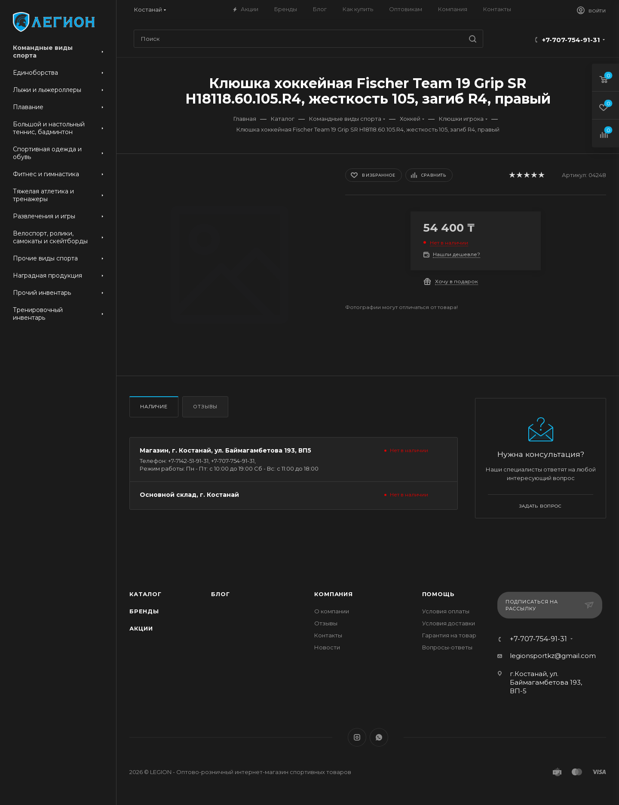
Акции (141, 628)
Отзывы (205, 407)
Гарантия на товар (449, 635)
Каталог (145, 594)
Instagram (357, 737)
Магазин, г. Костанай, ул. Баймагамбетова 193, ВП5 (225, 450)
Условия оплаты (445, 611)
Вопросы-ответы (447, 647)
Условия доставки (448, 623)
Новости (327, 647)
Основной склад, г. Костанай (189, 495)
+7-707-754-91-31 (571, 40)
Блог (220, 594)
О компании (331, 611)
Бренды (144, 611)
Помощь (438, 594)
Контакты (328, 635)
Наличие (154, 407)
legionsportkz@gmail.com (553, 656)
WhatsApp (379, 737)
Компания (333, 594)
